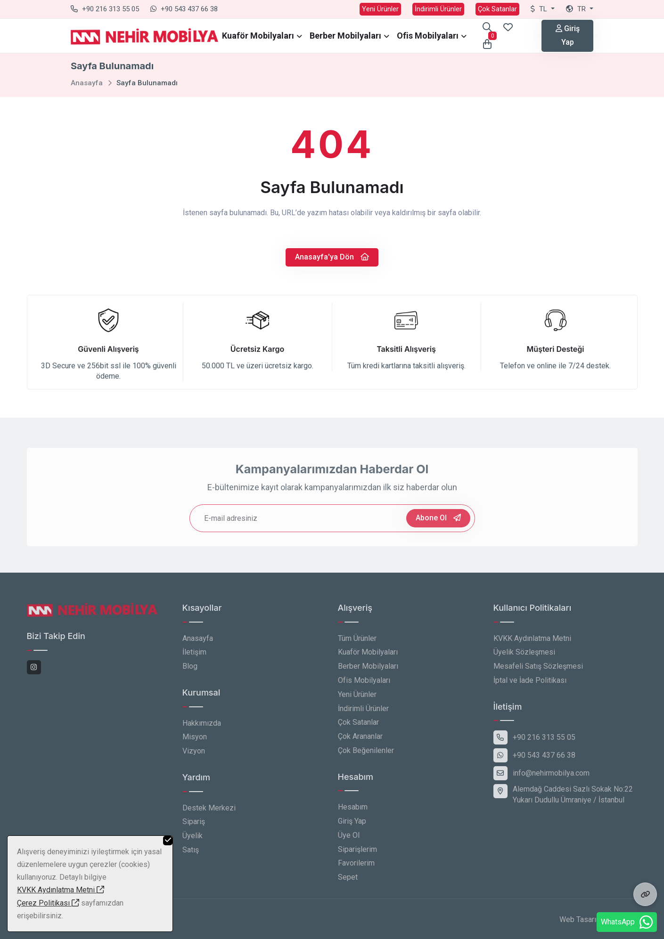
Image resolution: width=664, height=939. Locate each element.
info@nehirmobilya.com (541, 778)
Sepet (348, 882)
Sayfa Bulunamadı (147, 83)
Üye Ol (349, 840)
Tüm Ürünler (357, 643)
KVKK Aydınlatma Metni (532, 643)
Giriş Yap (568, 35)
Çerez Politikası (48, 903)
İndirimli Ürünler (438, 9)
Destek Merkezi (209, 812)
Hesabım (353, 812)
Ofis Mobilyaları (428, 35)
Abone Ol (438, 522)
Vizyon (193, 756)
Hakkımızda (201, 727)
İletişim (194, 657)
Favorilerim (356, 868)
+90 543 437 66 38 (184, 9)
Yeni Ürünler (380, 9)
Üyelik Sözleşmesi (524, 657)
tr (577, 9)
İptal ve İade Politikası (529, 685)
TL (540, 9)
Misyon (194, 741)
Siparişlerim (357, 854)
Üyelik (192, 840)
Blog (189, 671)
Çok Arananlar (360, 741)
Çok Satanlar (497, 9)
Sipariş (193, 826)
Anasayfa (87, 83)
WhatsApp (627, 922)
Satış (190, 854)
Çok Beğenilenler (366, 755)
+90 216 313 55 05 (105, 9)
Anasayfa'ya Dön (332, 256)
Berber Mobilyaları (345, 35)
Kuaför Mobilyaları (258, 35)
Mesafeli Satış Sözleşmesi (538, 671)
